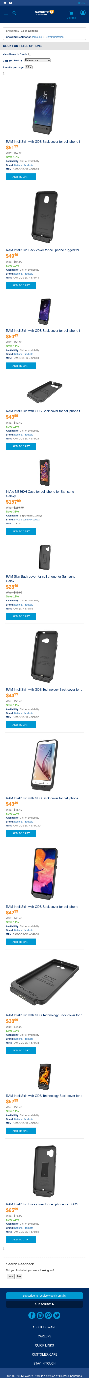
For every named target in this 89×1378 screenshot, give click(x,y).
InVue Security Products (27, 519)
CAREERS (44, 1336)
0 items (71, 15)
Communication (55, 36)
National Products (23, 165)
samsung (37, 36)
